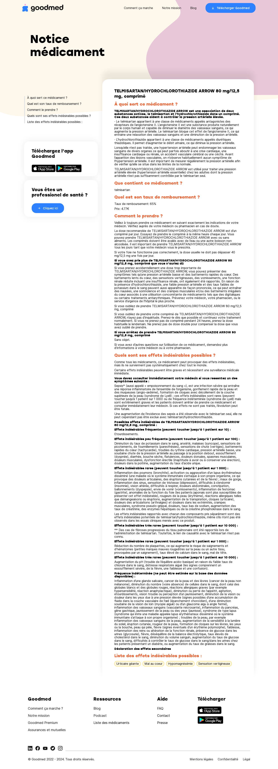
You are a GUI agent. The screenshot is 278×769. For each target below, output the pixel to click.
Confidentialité (228, 759)
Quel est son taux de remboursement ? (54, 103)
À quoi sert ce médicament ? (47, 97)
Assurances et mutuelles (47, 730)
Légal (246, 759)
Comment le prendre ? (42, 109)
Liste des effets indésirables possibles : (54, 121)
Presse (162, 723)
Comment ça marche (138, 8)
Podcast (100, 716)
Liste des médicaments (111, 723)
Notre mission (171, 8)
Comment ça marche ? (45, 708)
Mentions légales (201, 759)
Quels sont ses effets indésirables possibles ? (59, 115)
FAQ (160, 708)
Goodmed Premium (43, 723)
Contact (163, 716)
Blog (193, 8)
